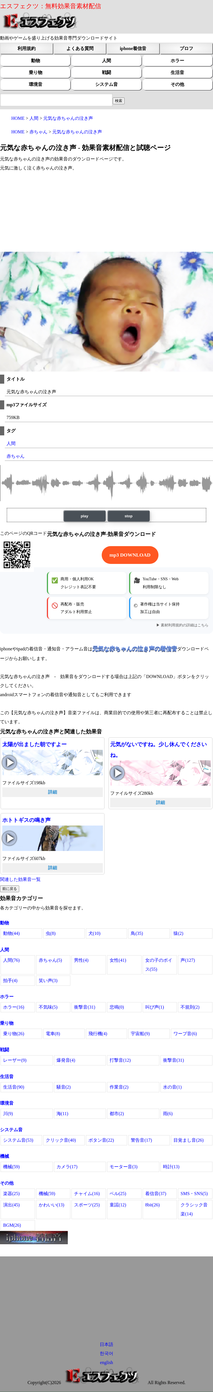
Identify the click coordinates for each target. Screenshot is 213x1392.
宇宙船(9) (140, 1033)
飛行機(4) (97, 1033)
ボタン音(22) (101, 1140)
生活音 (177, 72)
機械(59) (11, 1166)
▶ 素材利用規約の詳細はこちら (182, 625)
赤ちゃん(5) (50, 960)
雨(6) (168, 1113)
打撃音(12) (120, 1060)
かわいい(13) (51, 1204)
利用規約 (27, 48)
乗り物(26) (13, 1033)
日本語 (106, 1344)
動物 (35, 60)
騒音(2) (63, 1087)
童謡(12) (118, 1204)
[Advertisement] (106, 212)
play (84, 516)
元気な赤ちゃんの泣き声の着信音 (134, 648)
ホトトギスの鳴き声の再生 (9, 838)
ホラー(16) (13, 1007)
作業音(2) (119, 1087)
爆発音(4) (65, 1060)
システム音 (106, 84)
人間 (106, 60)
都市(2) (117, 1113)
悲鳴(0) (117, 1007)
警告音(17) (141, 1140)
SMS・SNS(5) (194, 1193)
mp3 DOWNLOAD (130, 555)
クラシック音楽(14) (194, 1209)
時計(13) (171, 1166)
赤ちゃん (15, 456)
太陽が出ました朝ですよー (34, 744)
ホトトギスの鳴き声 (26, 820)
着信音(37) (155, 1193)
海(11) (62, 1113)
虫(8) (51, 933)
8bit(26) (152, 1204)
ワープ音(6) (185, 1033)
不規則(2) (190, 1007)
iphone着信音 (133, 48)
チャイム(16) (87, 1193)
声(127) (188, 960)
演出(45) (11, 1204)
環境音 (35, 84)
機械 (4, 1156)
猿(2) (178, 933)
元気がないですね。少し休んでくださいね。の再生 (117, 773)
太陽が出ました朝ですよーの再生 (9, 762)
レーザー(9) (15, 1060)
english (106, 1362)
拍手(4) (10, 980)
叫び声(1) (154, 1007)
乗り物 (35, 72)
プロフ (186, 48)
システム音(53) (18, 1140)
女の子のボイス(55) (158, 965)
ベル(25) (118, 1193)
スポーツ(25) (87, 1204)
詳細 (52, 792)
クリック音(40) (61, 1140)
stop (128, 516)
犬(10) (94, 933)
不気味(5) (48, 1007)
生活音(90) (13, 1087)
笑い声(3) (48, 980)
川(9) (8, 1113)
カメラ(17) (67, 1166)
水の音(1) (172, 1087)
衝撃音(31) (84, 1007)
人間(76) (11, 960)
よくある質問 (80, 48)
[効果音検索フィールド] (119, 100)
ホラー (177, 60)
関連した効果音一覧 (20, 879)
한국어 (106, 1353)
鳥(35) (137, 933)
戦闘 (106, 72)
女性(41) (118, 960)
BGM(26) (12, 1225)
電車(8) (53, 1033)
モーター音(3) (124, 1166)
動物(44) (11, 933)
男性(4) (81, 960)
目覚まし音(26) (188, 1140)
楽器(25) (11, 1193)
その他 (177, 84)
